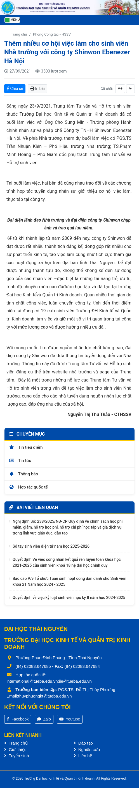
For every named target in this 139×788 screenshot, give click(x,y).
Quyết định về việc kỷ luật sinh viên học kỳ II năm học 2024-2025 (69, 597)
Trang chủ (19, 34)
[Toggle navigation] (12, 20)
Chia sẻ (15, 88)
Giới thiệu (15, 749)
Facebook (18, 719)
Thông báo (23, 473)
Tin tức (20, 460)
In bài (37, 88)
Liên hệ (83, 755)
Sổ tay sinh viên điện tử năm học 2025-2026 (51, 546)
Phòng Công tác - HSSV (52, 34)
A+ (120, 88)
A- (130, 88)
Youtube (69, 719)
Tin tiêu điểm (26, 447)
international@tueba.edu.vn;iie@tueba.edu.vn (49, 681)
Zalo (44, 719)
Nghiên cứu (87, 749)
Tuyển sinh (16, 755)
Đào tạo (83, 743)
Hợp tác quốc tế (28, 487)
